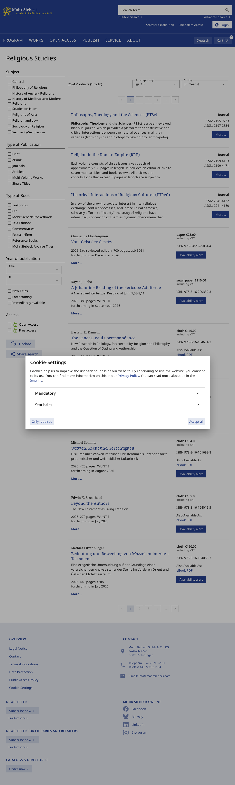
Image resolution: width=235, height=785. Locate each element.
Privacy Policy (128, 375)
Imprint (36, 380)
